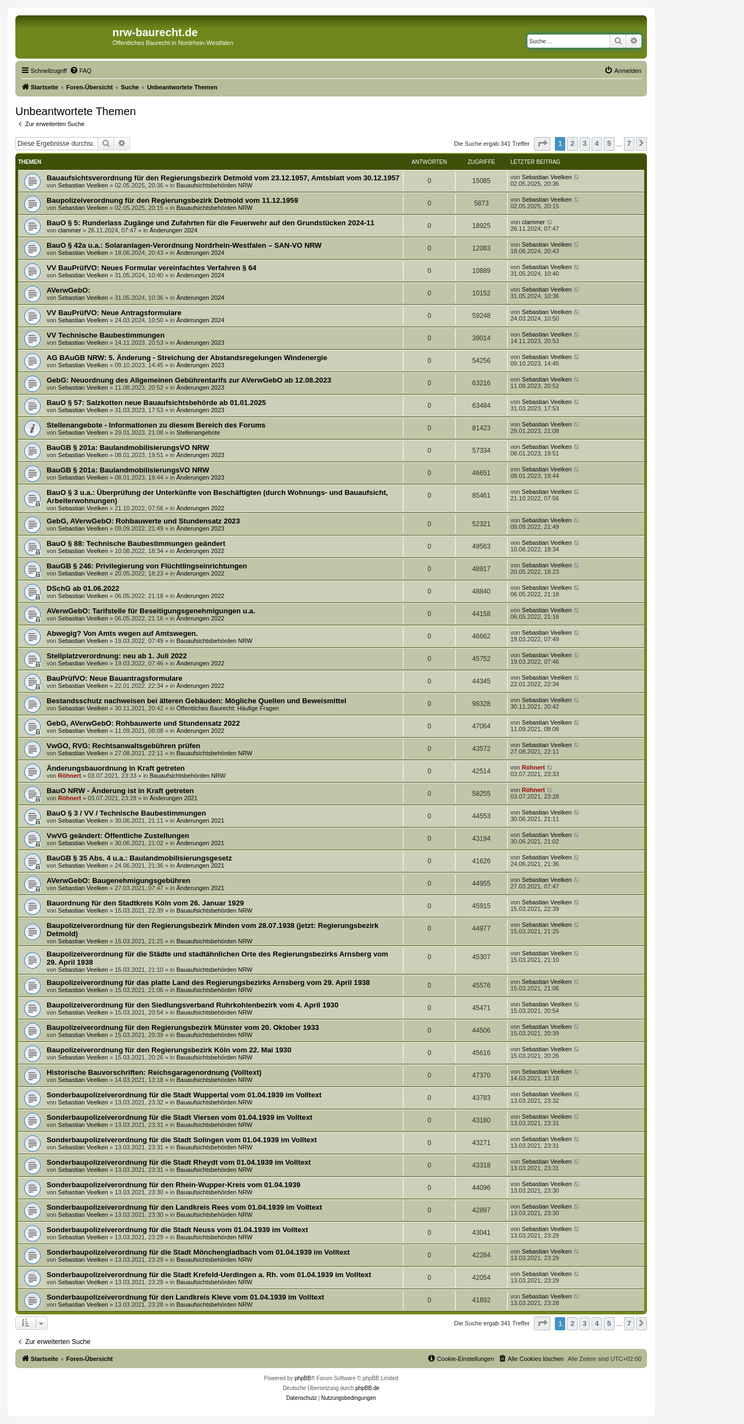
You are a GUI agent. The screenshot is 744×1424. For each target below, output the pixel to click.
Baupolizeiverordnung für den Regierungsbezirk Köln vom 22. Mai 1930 (169, 1050)
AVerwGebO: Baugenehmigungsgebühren (118, 880)
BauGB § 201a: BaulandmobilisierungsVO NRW (128, 447)
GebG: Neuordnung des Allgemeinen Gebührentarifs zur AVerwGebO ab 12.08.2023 (189, 380)
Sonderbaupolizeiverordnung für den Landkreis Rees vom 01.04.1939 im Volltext (184, 1207)
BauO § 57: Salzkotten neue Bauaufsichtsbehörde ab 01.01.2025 (156, 402)
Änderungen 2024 (173, 230)
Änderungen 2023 (200, 342)
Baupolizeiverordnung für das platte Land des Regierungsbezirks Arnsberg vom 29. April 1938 (208, 982)
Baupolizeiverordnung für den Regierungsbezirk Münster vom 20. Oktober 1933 (183, 1027)
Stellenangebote (198, 432)
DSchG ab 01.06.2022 (83, 588)
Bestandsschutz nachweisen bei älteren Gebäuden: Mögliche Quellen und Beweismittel (197, 701)
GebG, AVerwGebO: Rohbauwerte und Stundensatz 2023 (143, 521)
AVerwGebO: (68, 290)
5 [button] (609, 143)
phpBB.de (367, 1388)
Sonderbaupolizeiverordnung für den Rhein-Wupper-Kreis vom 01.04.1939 (173, 1185)
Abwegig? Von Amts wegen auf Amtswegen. (122, 633)
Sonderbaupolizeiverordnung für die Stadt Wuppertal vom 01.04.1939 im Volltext (184, 1095)
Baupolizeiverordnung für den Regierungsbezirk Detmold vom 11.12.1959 (172, 200)
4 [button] (597, 143)
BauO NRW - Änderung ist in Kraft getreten (120, 791)
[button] (542, 144)
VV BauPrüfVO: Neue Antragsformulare (114, 313)
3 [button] (585, 143)
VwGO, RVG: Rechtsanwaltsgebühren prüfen (123, 746)
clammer (69, 230)
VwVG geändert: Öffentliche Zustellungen (118, 835)
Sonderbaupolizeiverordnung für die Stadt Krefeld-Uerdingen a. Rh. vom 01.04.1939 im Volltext (209, 1275)
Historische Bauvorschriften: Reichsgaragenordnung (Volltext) (154, 1072)
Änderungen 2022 (200, 508)
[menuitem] (81, 70)
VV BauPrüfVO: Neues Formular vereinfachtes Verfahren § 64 (152, 268)
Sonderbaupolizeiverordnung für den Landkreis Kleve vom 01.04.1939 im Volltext (185, 1297)
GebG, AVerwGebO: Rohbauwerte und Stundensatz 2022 (143, 723)
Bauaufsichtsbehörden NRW (215, 185)
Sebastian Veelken (83, 185)
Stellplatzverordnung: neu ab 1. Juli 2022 (117, 656)
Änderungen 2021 (173, 798)
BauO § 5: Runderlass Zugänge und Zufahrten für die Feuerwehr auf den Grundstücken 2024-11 (210, 223)
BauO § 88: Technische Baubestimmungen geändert (136, 543)
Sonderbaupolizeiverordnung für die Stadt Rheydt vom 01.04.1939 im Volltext (179, 1162)
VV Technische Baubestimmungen (105, 335)
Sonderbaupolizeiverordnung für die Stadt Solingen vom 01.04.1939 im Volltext (182, 1140)
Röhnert (69, 775)
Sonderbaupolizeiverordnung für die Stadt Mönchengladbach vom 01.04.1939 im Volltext (198, 1252)
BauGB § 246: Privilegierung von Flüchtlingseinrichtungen (147, 566)
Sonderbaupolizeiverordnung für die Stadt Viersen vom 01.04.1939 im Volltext (180, 1117)
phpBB (302, 1378)
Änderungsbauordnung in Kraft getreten (116, 768)
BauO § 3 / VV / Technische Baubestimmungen (126, 813)
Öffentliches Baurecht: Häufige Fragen (228, 708)
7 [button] (629, 143)
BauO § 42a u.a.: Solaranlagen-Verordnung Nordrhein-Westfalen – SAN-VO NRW (184, 245)
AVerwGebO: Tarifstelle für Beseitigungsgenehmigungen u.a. (151, 611)
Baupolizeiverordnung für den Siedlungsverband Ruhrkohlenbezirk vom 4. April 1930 (192, 1005)
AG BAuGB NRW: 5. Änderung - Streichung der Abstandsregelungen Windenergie (187, 358)
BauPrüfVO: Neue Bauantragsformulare (115, 678)
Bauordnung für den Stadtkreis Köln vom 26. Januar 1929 (145, 903)
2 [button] (572, 143)
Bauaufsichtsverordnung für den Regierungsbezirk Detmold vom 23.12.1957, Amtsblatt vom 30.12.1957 (223, 178)
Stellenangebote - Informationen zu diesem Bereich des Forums (156, 425)
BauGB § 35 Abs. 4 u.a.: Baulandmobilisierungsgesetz (139, 858)
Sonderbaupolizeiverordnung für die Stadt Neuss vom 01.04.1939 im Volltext (177, 1230)
